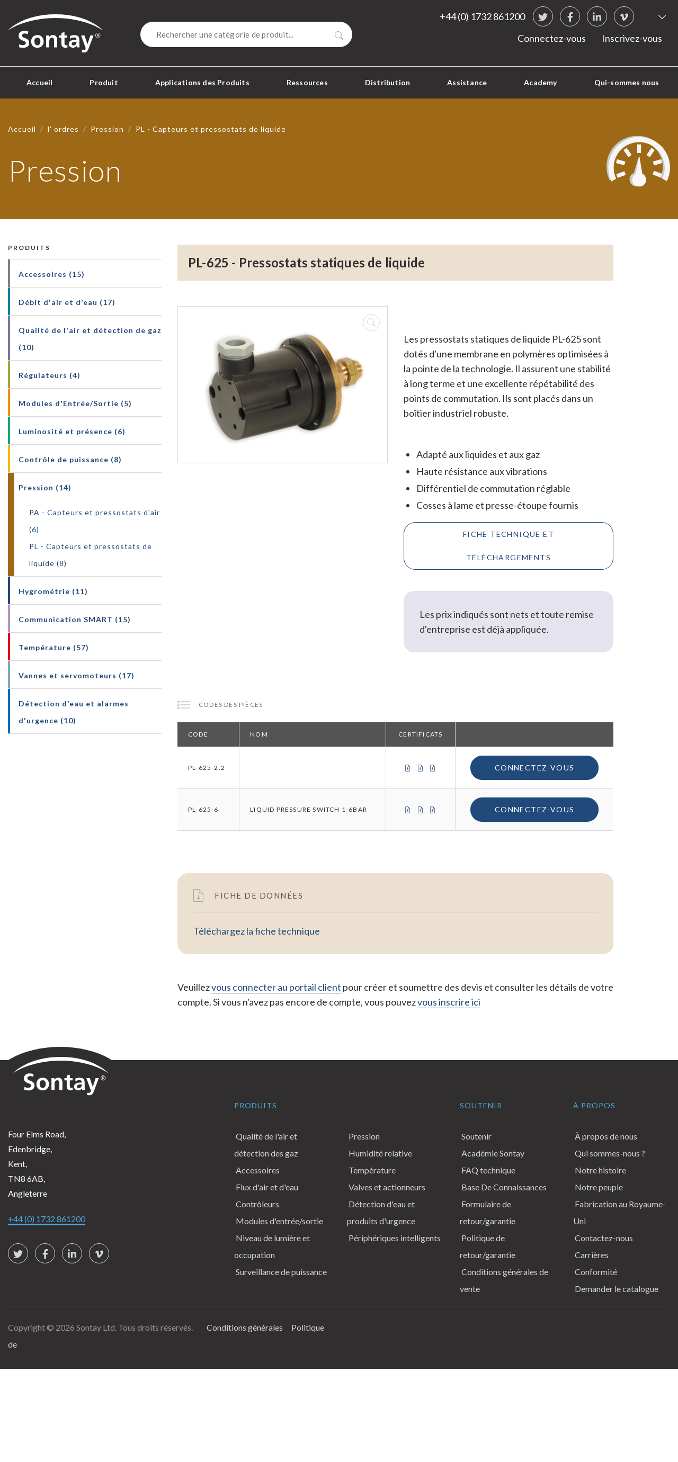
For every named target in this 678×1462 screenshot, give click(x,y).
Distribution (387, 82)
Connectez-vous (552, 38)
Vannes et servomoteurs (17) (77, 675)
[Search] (246, 34)
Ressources (307, 82)
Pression (107, 128)
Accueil (39, 82)
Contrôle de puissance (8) (70, 459)
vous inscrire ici (448, 1002)
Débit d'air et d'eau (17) (67, 302)
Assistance (467, 82)
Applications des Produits (202, 82)
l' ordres (63, 128)
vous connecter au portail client (276, 987)
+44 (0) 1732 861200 (482, 16)
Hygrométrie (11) (53, 591)
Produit (104, 82)
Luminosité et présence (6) (72, 431)
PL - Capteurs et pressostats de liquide (211, 128)
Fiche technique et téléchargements (508, 546)
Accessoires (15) (52, 274)
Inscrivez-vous (632, 38)
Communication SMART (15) (75, 619)
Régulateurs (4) (50, 375)
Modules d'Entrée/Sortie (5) (75, 403)
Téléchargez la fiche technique (256, 931)
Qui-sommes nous (626, 82)
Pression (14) (45, 487)
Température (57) (54, 647)
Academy (540, 82)
